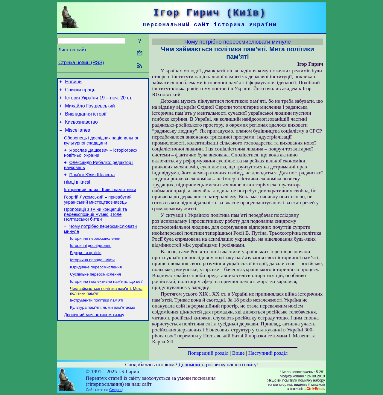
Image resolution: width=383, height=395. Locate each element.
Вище (238, 353)
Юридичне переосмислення (96, 284)
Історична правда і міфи (92, 276)
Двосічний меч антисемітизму (94, 335)
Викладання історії (86, 118)
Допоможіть (192, 364)
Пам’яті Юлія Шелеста (92, 184)
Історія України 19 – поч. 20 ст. (98, 100)
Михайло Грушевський (90, 109)
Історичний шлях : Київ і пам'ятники (100, 201)
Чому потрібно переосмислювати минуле (237, 42)
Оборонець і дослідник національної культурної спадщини (101, 148)
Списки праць (80, 91)
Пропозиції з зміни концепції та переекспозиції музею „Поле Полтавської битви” (95, 227)
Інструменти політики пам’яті (96, 320)
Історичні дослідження (90, 261)
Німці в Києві (77, 192)
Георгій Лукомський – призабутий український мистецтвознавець (98, 212)
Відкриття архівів (85, 269)
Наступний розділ (268, 353)
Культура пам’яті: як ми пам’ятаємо (102, 327)
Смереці (116, 390)
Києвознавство (81, 127)
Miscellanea (77, 136)
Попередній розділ (208, 353)
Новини (73, 82)
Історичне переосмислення (95, 253)
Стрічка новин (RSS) (81, 62)
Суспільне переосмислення (95, 292)
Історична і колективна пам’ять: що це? (106, 300)
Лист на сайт (72, 49)
